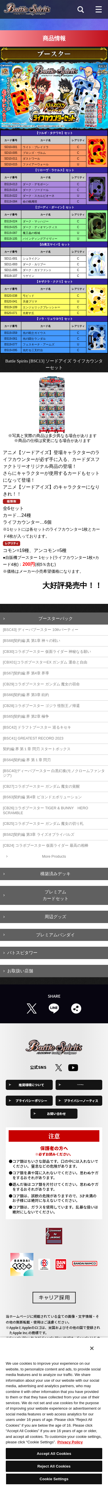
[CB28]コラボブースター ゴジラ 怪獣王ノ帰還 (41, 706)
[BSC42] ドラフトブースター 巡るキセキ (37, 727)
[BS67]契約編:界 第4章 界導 (26, 673)
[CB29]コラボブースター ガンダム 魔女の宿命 (41, 684)
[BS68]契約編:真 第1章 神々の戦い (31, 640)
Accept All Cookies (54, 1453)
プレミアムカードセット (56, 895)
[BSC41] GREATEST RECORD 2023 (33, 738)
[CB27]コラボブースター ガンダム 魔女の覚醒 (41, 786)
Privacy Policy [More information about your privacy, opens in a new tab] (70, 1442)
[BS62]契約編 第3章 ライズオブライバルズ (38, 834)
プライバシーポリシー (31, 1100)
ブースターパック (55, 618)
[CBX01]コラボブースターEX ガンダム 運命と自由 (45, 662)
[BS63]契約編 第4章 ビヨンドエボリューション (42, 797)
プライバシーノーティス (81, 1100)
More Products (54, 856)
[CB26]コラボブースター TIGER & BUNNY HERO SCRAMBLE (45, 810)
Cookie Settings (81, 1084)
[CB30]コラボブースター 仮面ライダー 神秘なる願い (47, 651)
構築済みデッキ (55, 873)
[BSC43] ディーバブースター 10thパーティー (40, 629)
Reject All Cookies (54, 1466)
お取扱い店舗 (20, 970)
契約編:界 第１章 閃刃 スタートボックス (37, 749)
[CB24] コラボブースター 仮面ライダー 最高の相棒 (45, 845)
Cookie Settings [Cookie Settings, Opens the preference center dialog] (53, 1479)
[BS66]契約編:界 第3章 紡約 (26, 695)
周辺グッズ (55, 916)
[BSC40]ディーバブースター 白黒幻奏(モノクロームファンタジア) (54, 773)
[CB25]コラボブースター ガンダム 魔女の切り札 (43, 823)
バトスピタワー (22, 952)
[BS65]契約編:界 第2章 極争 (26, 716)
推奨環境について (31, 1084)
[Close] (92, 1348)
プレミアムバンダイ (55, 934)
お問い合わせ (56, 1113)
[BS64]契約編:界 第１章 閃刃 (27, 760)
